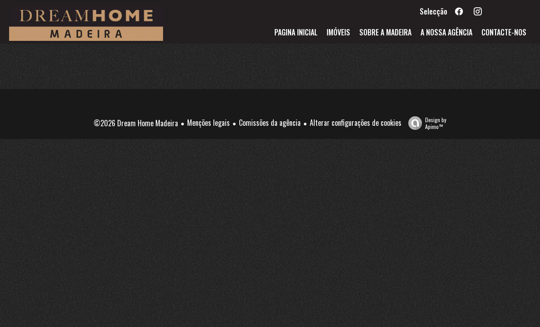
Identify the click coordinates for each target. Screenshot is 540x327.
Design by (425, 123)
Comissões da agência (270, 122)
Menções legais (208, 122)
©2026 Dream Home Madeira (136, 123)
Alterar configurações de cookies (355, 122)
